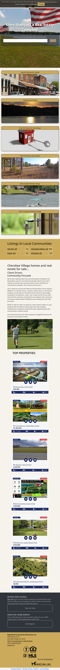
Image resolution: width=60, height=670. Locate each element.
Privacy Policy (33, 4)
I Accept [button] (41, 4)
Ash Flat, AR (18, 249)
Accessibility (44, 669)
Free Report (30, 624)
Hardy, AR (18, 253)
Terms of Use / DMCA (30, 669)
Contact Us (10, 645)
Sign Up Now (30, 608)
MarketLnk (49, 659)
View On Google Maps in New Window (19, 641)
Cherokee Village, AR (42, 249)
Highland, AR (42, 253)
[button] (26, 382)
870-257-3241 (16, 643)
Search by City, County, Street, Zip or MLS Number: (29, 37)
